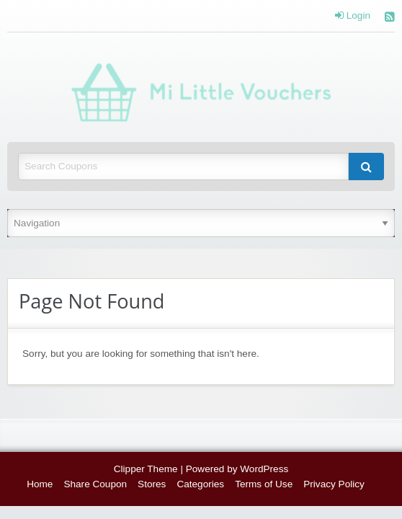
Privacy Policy (334, 484)
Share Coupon (95, 484)
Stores (152, 484)
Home (40, 484)
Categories (200, 484)
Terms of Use (263, 484)
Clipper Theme (146, 468)
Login (352, 16)
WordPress (264, 468)
